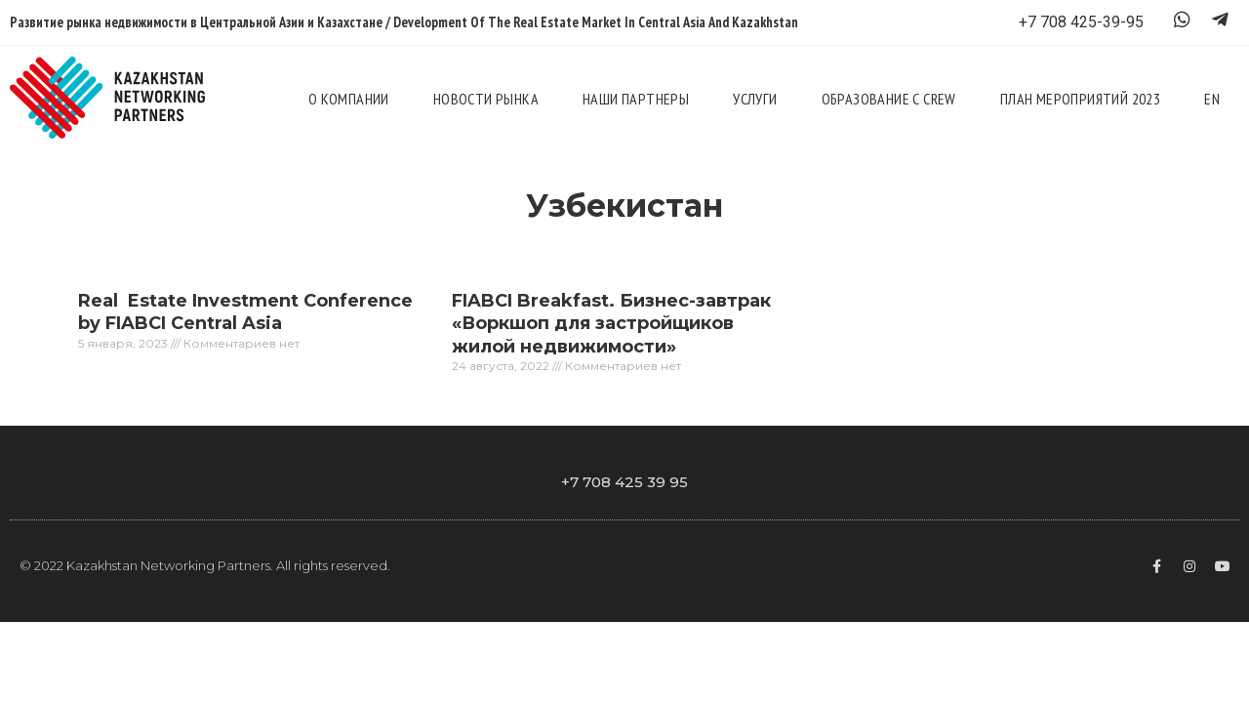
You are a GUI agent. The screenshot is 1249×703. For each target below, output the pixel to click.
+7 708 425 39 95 (624, 482)
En (1212, 98)
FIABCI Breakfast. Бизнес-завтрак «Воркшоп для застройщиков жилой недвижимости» (611, 323)
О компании (348, 98)
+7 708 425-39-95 (1081, 22)
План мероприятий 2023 (1080, 98)
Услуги (755, 98)
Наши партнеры (636, 98)
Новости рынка (486, 98)
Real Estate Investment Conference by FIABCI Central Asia (245, 312)
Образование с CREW (889, 98)
